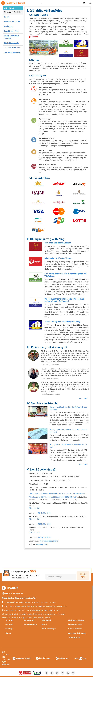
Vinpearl (8, 633)
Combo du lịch (29, 620)
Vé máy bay (9, 620)
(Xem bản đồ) (34, 508)
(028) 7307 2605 (44, 524)
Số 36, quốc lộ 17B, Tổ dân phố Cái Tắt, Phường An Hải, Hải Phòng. (26, 610)
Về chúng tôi (46, 620)
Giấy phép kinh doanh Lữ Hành (57, 243)
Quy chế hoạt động (11, 31)
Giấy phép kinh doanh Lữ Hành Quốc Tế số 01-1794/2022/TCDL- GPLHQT (57, 493)
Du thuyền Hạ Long (30, 624)
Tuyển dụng (8, 26)
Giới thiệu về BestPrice (12, 12)
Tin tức (6, 17)
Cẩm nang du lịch (74, 637)
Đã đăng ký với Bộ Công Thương (58, 258)
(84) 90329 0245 (44, 537)
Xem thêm (84, 398)
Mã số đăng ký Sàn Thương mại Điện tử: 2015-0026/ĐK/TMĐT (53, 497)
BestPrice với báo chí (12, 22)
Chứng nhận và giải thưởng (77, 633)
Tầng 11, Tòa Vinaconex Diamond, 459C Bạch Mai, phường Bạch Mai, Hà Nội (29, 606)
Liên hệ (44, 624)
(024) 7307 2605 (44, 513)
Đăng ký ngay (83, 575)
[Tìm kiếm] (90, 3)
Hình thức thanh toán (12, 48)
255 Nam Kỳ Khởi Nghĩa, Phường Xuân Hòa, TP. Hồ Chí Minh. (24, 602)
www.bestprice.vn (42, 544)
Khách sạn (9, 624)
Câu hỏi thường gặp (11, 43)
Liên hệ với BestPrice (12, 53)
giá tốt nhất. (33, 37)
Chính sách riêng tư (48, 629)
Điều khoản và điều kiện (76, 620)
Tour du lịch (9, 629)
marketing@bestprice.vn (49, 541)
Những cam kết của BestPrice (11, 37)
